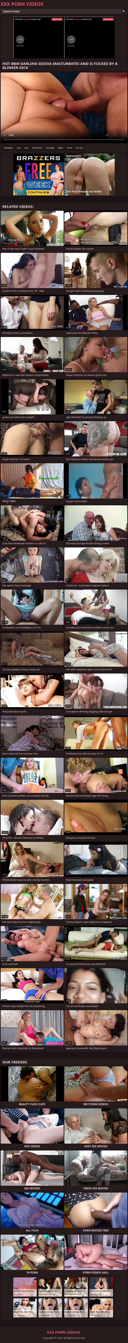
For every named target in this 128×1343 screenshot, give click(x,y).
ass (26, 147)
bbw (60, 147)
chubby (50, 147)
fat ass (79, 147)
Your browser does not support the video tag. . (64, 107)
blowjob (8, 147)
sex (18, 147)
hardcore (37, 147)
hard (69, 147)
